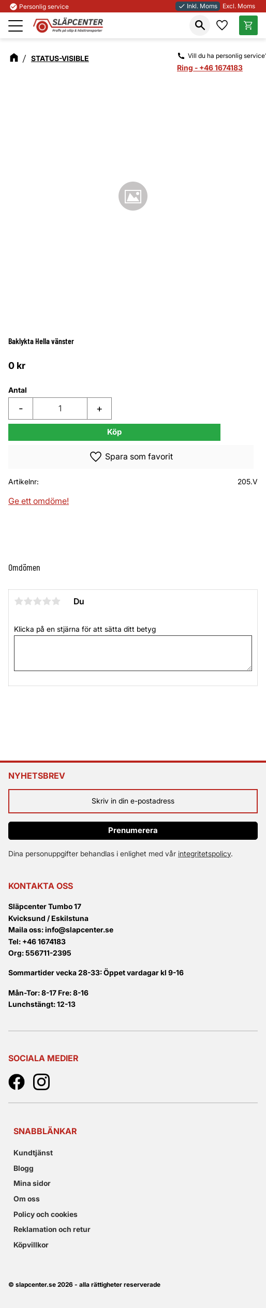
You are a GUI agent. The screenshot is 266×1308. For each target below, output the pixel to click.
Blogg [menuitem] (23, 1168)
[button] (15, 25)
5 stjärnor (56, 601)
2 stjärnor (28, 601)
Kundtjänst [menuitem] (33, 1152)
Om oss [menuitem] (26, 1198)
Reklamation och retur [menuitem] (52, 1229)
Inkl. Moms (197, 6)
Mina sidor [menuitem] (32, 1183)
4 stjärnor (46, 601)
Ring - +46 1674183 (210, 67)
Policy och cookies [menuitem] (45, 1214)
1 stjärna (18, 601)
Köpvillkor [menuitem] (31, 1244)
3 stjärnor (37, 601)
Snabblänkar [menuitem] (45, 1131)
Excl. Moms (239, 6)
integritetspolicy (204, 853)
